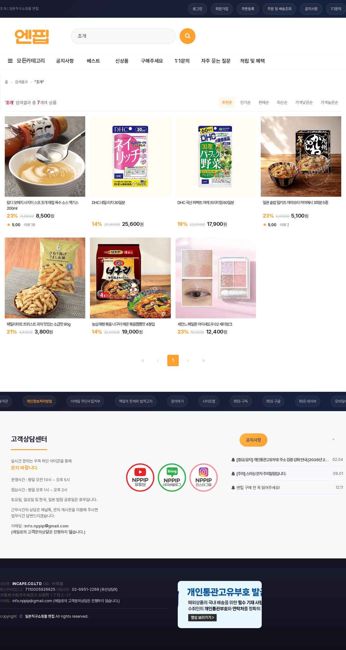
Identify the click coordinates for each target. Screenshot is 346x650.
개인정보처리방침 (39, 401)
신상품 (122, 61)
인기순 (245, 102)
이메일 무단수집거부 (85, 401)
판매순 (264, 102)
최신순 (282, 102)
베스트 (93, 61)
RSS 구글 (273, 401)
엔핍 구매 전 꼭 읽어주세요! (255, 487)
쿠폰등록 (247, 9)
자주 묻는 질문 (216, 61)
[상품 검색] (187, 36)
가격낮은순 (304, 102)
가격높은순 (329, 102)
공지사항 (311, 9)
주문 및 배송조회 (279, 9)
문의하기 (177, 401)
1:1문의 (336, 9)
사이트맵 (208, 401)
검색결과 (21, 82)
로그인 (197, 9)
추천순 (227, 102)
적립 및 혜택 (252, 61)
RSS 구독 (241, 401)
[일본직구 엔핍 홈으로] (31, 35)
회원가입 (221, 9)
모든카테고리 (26, 61)
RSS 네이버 (307, 401)
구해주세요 (152, 61)
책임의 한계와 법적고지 (135, 401)
